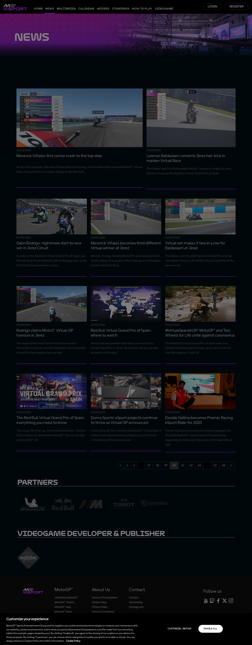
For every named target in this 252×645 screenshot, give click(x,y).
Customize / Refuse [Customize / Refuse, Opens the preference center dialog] (179, 629)
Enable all (211, 629)
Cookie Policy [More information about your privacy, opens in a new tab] (73, 641)
